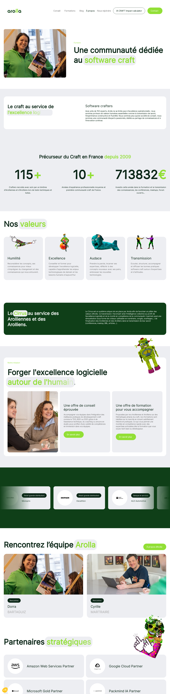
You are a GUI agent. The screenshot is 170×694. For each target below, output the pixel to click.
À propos (90, 11)
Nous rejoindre (104, 11)
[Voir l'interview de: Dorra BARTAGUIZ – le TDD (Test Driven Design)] (43, 586)
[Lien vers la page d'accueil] (14, 11)
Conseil (56, 11)
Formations (69, 11)
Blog (81, 11)
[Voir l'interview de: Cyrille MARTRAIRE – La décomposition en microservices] (126, 586)
